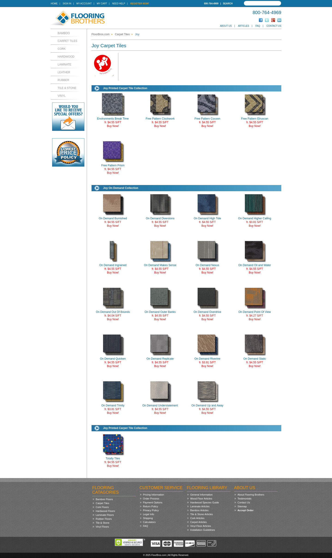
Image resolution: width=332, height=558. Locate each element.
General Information (201, 494)
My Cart (102, 3)
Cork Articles (197, 518)
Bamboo (64, 33)
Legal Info (148, 514)
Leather (64, 72)
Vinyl (62, 95)
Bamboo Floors (104, 499)
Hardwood (66, 56)
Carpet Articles (198, 522)
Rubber (63, 80)
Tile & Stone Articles (201, 514)
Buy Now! (113, 126)
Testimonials (244, 498)
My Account (84, 3)
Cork (62, 48)
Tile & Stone (67, 88)
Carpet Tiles (67, 41)
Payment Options (152, 502)
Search (228, 3)
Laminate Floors (105, 515)
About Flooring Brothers (250, 494)
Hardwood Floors (105, 511)
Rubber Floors (104, 518)
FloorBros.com (101, 34)
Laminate (64, 64)
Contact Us (274, 26)
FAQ (257, 26)
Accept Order (245, 510)
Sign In (67, 3)
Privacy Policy (151, 510)
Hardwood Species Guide (204, 502)
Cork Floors (102, 507)
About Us (226, 26)
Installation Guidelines (202, 530)
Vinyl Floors (102, 526)
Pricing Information (153, 494)
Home (54, 3)
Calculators (149, 522)
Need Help (118, 3)
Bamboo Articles (199, 510)
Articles (243, 26)
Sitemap (242, 506)
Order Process (151, 498)
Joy (137, 34)
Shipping (148, 518)
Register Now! (139, 3)
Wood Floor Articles (201, 498)
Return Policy (150, 506)
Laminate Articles (200, 506)
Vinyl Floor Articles (200, 526)
